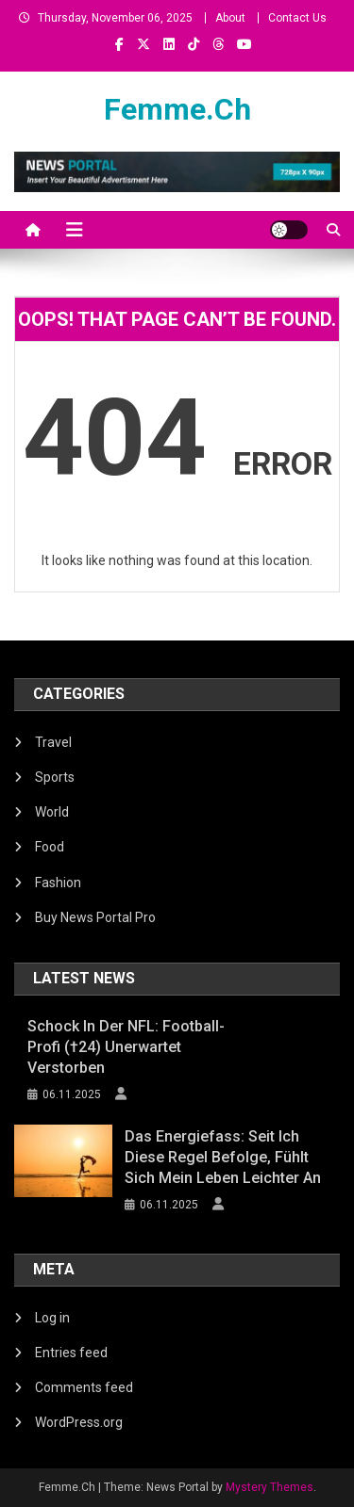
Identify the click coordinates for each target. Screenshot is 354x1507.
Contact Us (297, 17)
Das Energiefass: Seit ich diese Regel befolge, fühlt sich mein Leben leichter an (223, 1157)
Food (49, 846)
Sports (55, 777)
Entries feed (71, 1352)
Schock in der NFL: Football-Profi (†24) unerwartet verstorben (126, 1047)
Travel (53, 742)
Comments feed (84, 1387)
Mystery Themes (269, 1487)
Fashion (58, 882)
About (230, 17)
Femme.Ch (177, 109)
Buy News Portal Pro (95, 917)
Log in (52, 1317)
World (52, 811)
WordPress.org (79, 1422)
